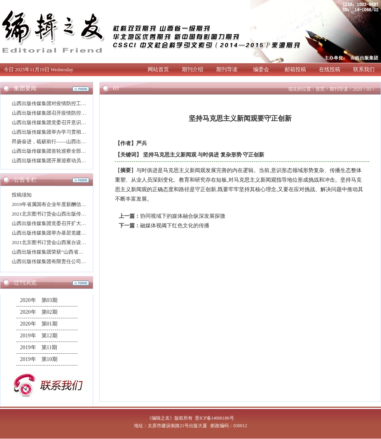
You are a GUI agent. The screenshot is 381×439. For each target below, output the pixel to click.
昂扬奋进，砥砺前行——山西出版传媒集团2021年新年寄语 (76, 141)
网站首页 (158, 69)
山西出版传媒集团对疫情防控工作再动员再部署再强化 (71, 103)
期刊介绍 (192, 69)
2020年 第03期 (38, 300)
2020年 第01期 (38, 324)
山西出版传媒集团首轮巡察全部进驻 (51, 151)
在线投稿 (329, 69)
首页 (320, 89)
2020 (357, 89)
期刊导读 (227, 69)
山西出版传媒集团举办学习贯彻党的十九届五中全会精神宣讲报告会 (86, 132)
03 (369, 89)
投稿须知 (22, 195)
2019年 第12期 (38, 335)
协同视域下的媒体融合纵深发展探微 (182, 216)
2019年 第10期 (38, 359)
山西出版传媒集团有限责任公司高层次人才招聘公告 (69, 261)
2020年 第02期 (38, 312)
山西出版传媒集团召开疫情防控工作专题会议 (61, 113)
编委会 (261, 69)
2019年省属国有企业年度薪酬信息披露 (54, 204)
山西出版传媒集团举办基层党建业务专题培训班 (64, 233)
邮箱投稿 (295, 69)
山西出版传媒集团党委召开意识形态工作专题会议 (66, 122)
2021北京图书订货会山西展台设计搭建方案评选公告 (69, 242)
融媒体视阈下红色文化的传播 (174, 225)
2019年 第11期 (38, 347)
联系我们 (364, 69)
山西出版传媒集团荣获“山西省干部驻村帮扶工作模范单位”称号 (81, 252)
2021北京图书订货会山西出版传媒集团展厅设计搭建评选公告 (78, 214)
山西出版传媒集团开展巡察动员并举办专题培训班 (66, 160)
